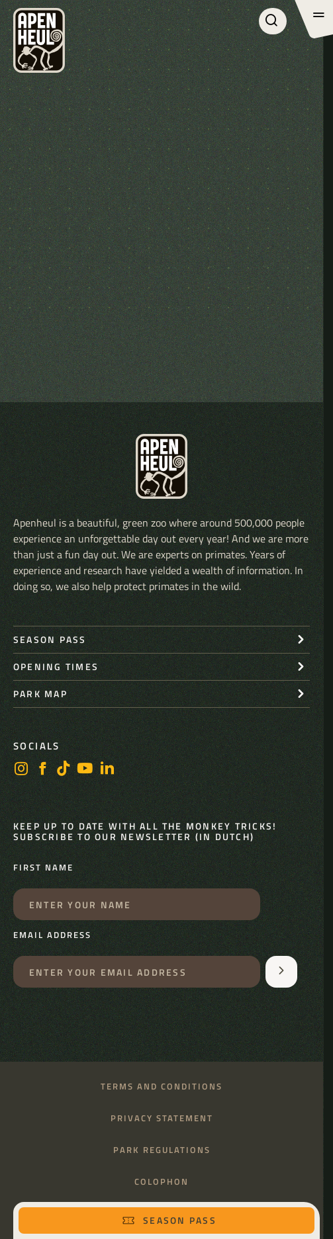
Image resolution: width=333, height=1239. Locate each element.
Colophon (161, 1181)
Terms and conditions (161, 1086)
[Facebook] (42, 770)
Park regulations (162, 1150)
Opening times (56, 666)
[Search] (273, 21)
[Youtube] (85, 770)
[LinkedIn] (107, 770)
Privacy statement (162, 1118)
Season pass (169, 1220)
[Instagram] (21, 770)
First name (43, 868)
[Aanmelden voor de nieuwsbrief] (281, 972)
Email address (52, 935)
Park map (40, 694)
